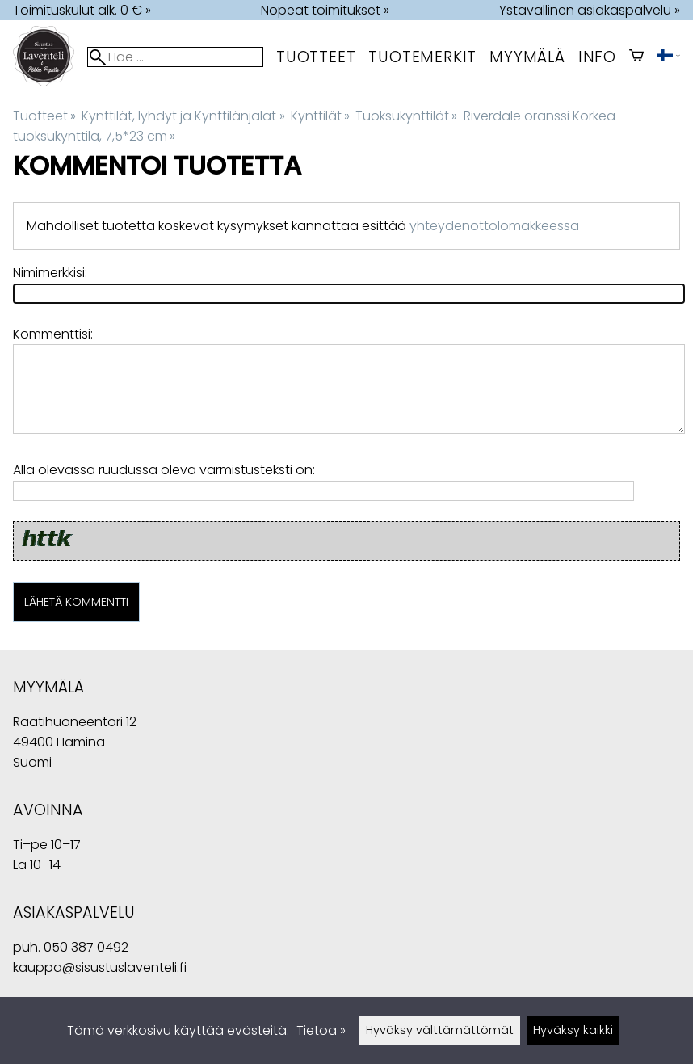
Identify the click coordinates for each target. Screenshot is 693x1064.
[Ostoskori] (636, 57)
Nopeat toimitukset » (325, 10)
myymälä (527, 57)
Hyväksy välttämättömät (440, 1030)
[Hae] (175, 57)
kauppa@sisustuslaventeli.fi (100, 967)
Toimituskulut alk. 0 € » (82, 10)
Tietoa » (321, 1030)
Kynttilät (320, 116)
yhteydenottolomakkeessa (494, 226)
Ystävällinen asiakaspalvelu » (589, 10)
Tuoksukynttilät (406, 116)
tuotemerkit (422, 57)
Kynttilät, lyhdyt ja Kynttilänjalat (183, 116)
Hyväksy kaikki (573, 1030)
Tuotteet (315, 57)
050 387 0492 (86, 947)
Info (597, 57)
